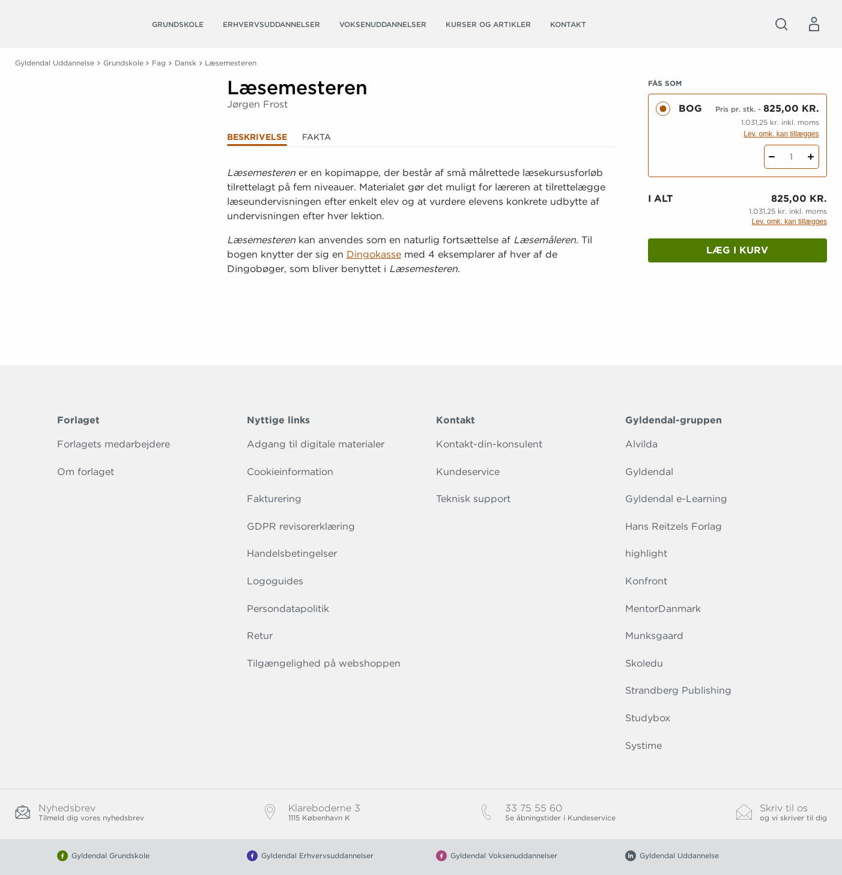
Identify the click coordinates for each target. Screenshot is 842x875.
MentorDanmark (663, 608)
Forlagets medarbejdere (113, 444)
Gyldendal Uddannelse (54, 62)
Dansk (185, 62)
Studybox (647, 718)
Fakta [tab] (316, 137)
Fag (159, 62)
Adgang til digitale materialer (315, 444)
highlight (646, 553)
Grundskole (178, 24)
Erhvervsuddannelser (271, 24)
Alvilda (641, 444)
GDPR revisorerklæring (301, 526)
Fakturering (274, 498)
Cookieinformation (290, 471)
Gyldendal (649, 471)
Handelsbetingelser (292, 553)
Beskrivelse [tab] (257, 137)
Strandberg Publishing (678, 690)
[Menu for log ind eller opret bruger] (814, 24)
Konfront (646, 581)
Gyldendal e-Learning (676, 498)
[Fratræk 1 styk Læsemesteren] (772, 156)
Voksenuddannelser (382, 24)
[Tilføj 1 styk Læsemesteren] (811, 156)
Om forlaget (85, 471)
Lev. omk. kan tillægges (781, 134)
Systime (643, 745)
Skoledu (644, 663)
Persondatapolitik (288, 608)
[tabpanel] (421, 236)
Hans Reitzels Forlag (673, 526)
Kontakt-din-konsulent (489, 444)
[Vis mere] (421, 298)
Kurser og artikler (488, 24)
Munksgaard (654, 635)
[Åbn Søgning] (781, 24)
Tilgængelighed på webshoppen (324, 663)
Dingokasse (374, 254)
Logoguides (275, 581)
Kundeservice (468, 471)
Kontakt (568, 24)
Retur (260, 635)
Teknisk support (473, 498)
